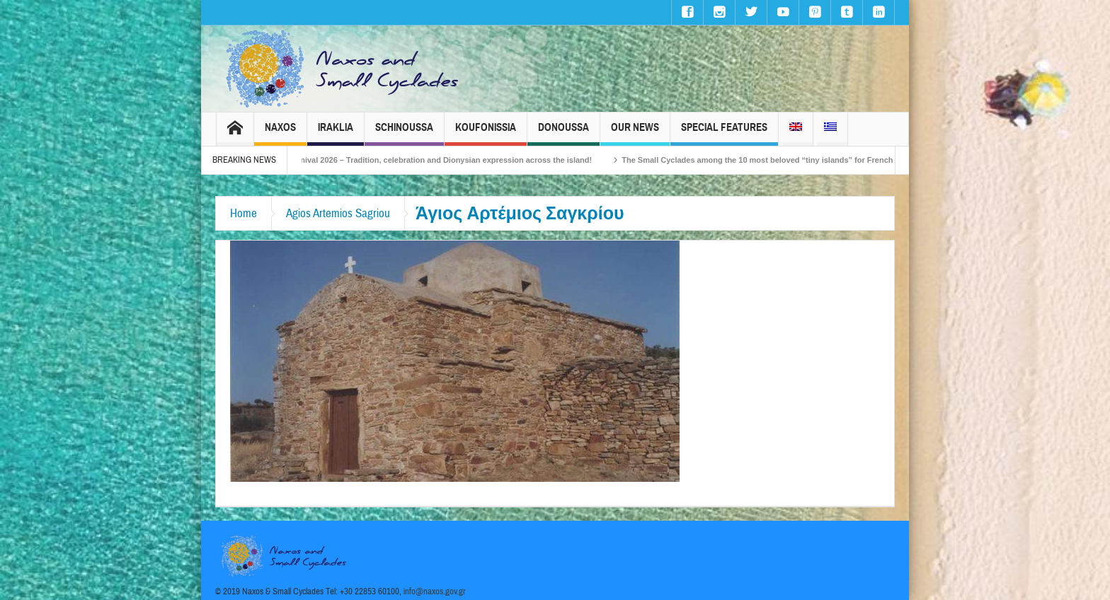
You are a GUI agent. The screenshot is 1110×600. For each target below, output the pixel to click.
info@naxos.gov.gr (435, 591)
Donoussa (563, 133)
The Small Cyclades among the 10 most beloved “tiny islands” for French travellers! (791, 160)
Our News (635, 133)
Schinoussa (404, 133)
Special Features (724, 133)
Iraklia (335, 133)
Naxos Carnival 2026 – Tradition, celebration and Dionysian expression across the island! (442, 160)
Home (243, 213)
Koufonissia (486, 133)
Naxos (280, 133)
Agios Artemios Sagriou (338, 213)
